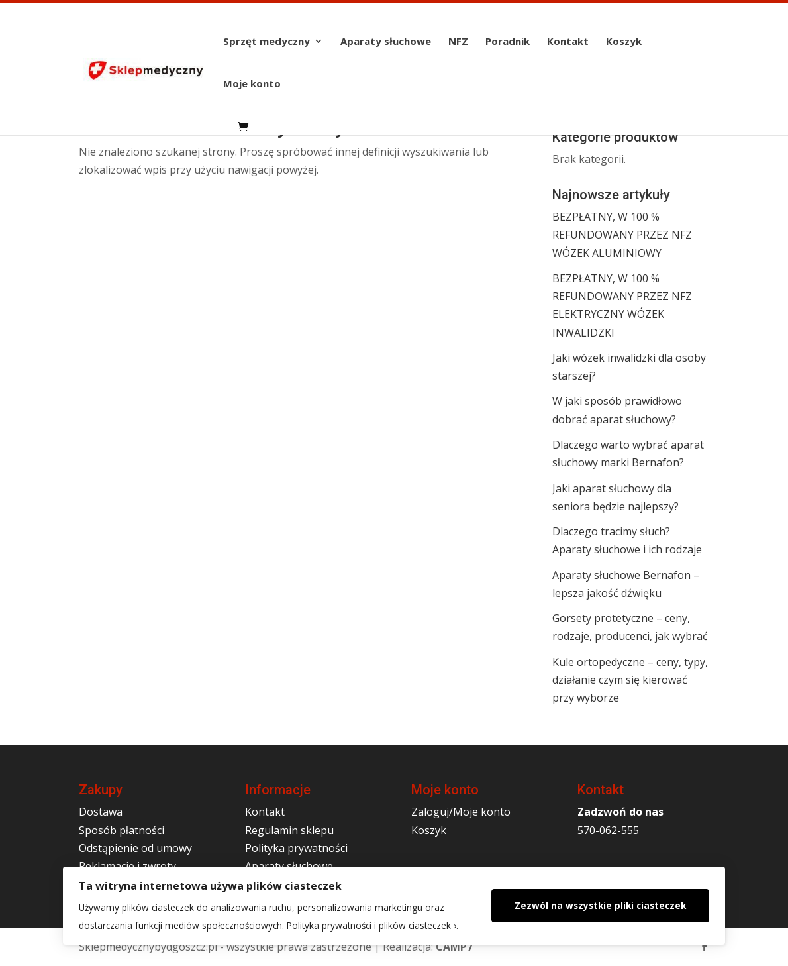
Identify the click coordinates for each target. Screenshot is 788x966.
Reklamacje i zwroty (127, 866)
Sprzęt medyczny (266, 42)
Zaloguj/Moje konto (461, 811)
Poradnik (507, 42)
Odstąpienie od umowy (135, 848)
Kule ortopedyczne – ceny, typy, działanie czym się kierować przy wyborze (630, 680)
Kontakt (568, 42)
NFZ (458, 42)
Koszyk (624, 42)
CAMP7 (454, 946)
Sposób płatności (121, 830)
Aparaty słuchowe (385, 42)
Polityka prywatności (296, 848)
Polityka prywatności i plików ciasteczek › (371, 925)
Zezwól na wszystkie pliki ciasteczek (600, 905)
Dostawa (101, 811)
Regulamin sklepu (289, 830)
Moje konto (252, 84)
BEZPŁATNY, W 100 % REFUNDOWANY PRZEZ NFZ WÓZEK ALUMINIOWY (622, 234)
